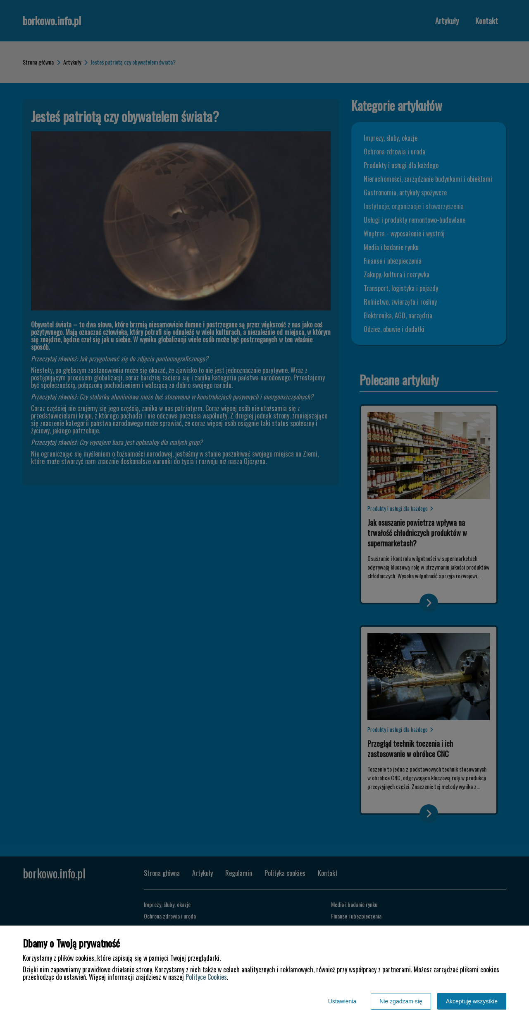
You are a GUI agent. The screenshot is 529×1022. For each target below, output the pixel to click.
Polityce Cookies (206, 977)
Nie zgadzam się (400, 1001)
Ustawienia (342, 1001)
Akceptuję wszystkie (472, 1001)
